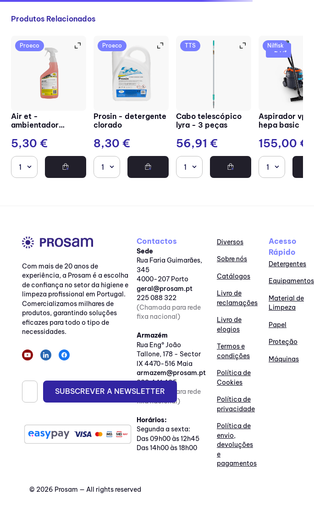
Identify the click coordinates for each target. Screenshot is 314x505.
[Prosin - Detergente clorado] (131, 108)
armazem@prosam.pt (171, 373)
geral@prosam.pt (165, 289)
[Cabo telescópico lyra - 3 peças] (213, 108)
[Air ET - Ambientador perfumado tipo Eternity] (48, 108)
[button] (77, 45)
